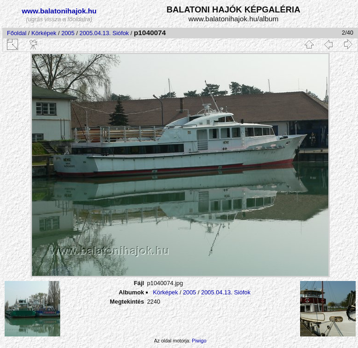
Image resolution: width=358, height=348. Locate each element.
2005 (67, 33)
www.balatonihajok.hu (59, 11)
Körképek (44, 33)
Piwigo (199, 340)
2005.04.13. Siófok (104, 33)
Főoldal (16, 33)
